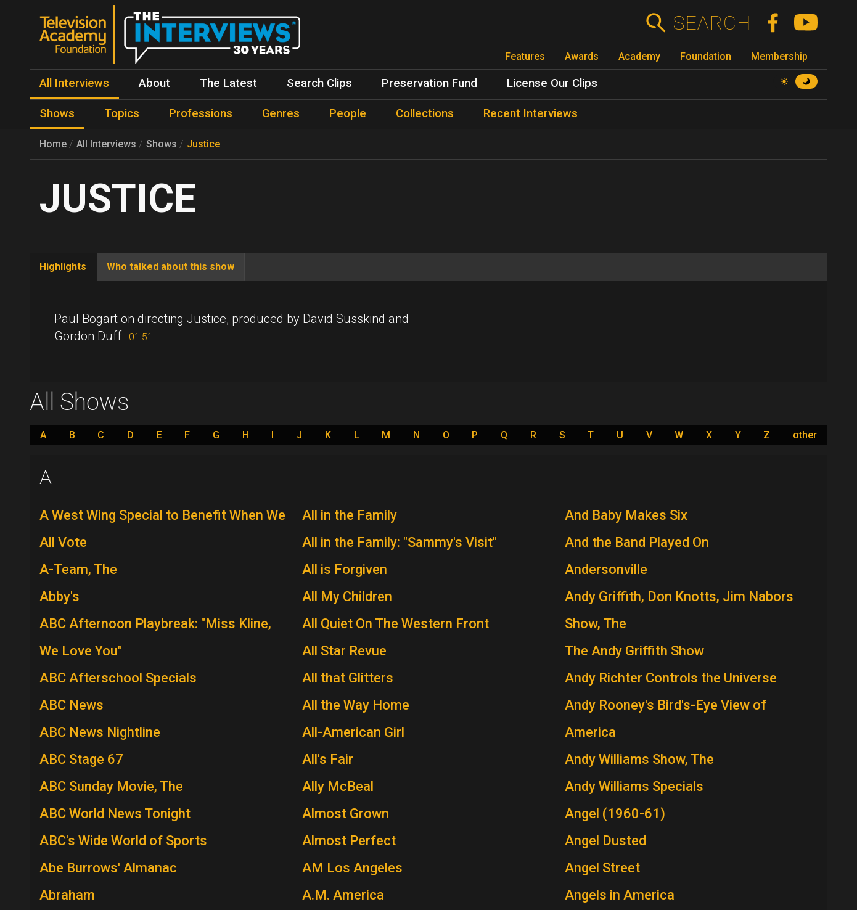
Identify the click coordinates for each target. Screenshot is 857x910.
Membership (779, 56)
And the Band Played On (637, 542)
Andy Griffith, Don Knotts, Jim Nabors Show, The (679, 610)
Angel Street (602, 867)
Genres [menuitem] (281, 113)
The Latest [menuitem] (228, 83)
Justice (203, 144)
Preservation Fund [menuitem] (429, 83)
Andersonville (606, 569)
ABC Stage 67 (81, 759)
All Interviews (106, 144)
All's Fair (327, 759)
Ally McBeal (338, 786)
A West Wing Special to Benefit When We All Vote (162, 528)
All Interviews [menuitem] (74, 83)
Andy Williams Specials (634, 786)
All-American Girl (353, 732)
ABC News (71, 705)
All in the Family (349, 515)
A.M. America (343, 895)
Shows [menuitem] (57, 113)
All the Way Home (355, 705)
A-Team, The (78, 569)
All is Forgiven (344, 569)
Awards (582, 56)
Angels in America (620, 895)
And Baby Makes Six (626, 515)
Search (712, 23)
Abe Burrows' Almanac (108, 867)
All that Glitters (347, 678)
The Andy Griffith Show (634, 650)
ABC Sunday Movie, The (111, 786)
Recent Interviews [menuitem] (530, 113)
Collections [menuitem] (425, 113)
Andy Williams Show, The (639, 759)
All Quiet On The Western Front (395, 623)
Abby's (59, 596)
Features (525, 56)
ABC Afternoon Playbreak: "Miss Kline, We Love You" (155, 637)
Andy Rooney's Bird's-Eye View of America (665, 718)
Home (53, 144)
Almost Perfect (349, 840)
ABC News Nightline (99, 732)
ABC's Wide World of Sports (123, 840)
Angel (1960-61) (615, 813)
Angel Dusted (605, 840)
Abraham (67, 895)
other (805, 435)
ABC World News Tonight (115, 813)
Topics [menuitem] (121, 113)
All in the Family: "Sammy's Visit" (399, 542)
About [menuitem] (154, 83)
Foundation (705, 56)
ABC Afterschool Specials (118, 678)
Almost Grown (345, 813)
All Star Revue (344, 650)
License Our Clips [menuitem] (552, 83)
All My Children (347, 596)
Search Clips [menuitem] (319, 83)
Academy (639, 56)
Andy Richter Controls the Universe (671, 678)
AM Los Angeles (352, 867)
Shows (161, 144)
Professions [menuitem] (200, 113)
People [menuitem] (347, 113)
